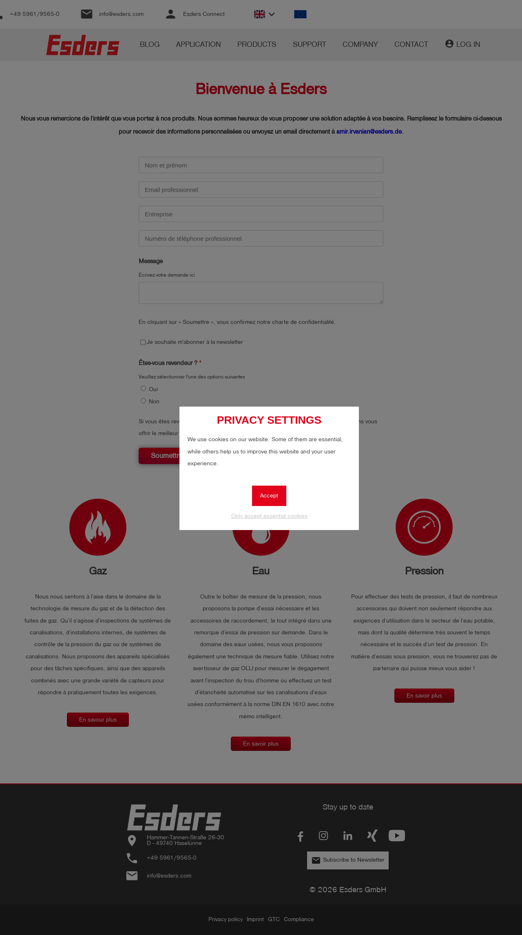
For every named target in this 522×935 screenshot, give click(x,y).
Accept (269, 496)
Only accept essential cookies (269, 516)
